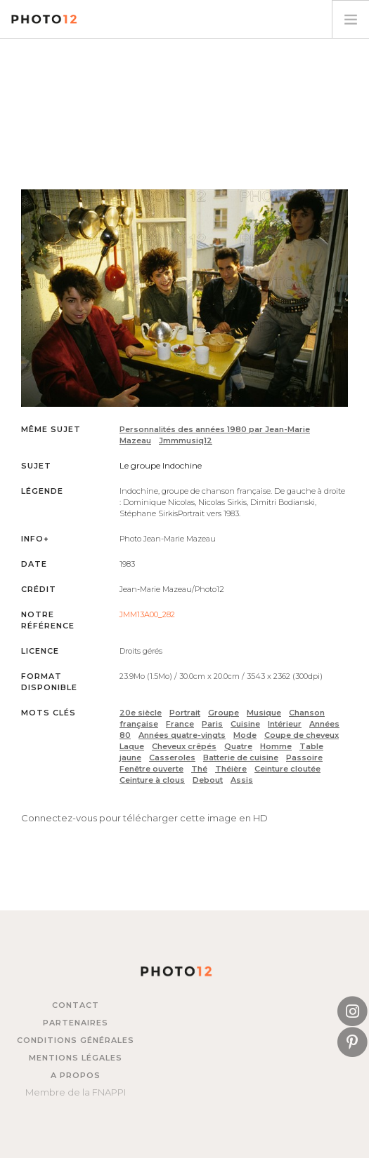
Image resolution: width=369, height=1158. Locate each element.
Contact (75, 1005)
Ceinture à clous (152, 780)
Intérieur (285, 724)
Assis (242, 780)
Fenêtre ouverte (151, 769)
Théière (231, 769)
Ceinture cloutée (287, 769)
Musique (264, 713)
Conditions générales (75, 1040)
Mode (245, 735)
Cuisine (245, 724)
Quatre (238, 746)
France (180, 724)
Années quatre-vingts (182, 735)
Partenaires (75, 1023)
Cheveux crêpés (184, 746)
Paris (212, 724)
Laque (131, 746)
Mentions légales (75, 1058)
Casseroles (172, 757)
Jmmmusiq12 (185, 440)
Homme (276, 746)
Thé (199, 769)
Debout (208, 780)
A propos (76, 1075)
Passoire (304, 757)
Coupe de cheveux (301, 735)
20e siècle (140, 713)
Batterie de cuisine (240, 757)
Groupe (223, 713)
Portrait (184, 713)
